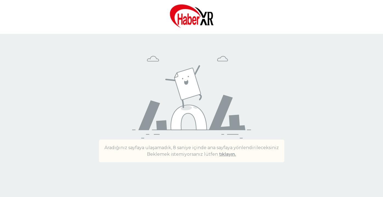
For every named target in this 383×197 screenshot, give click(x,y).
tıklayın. (227, 154)
